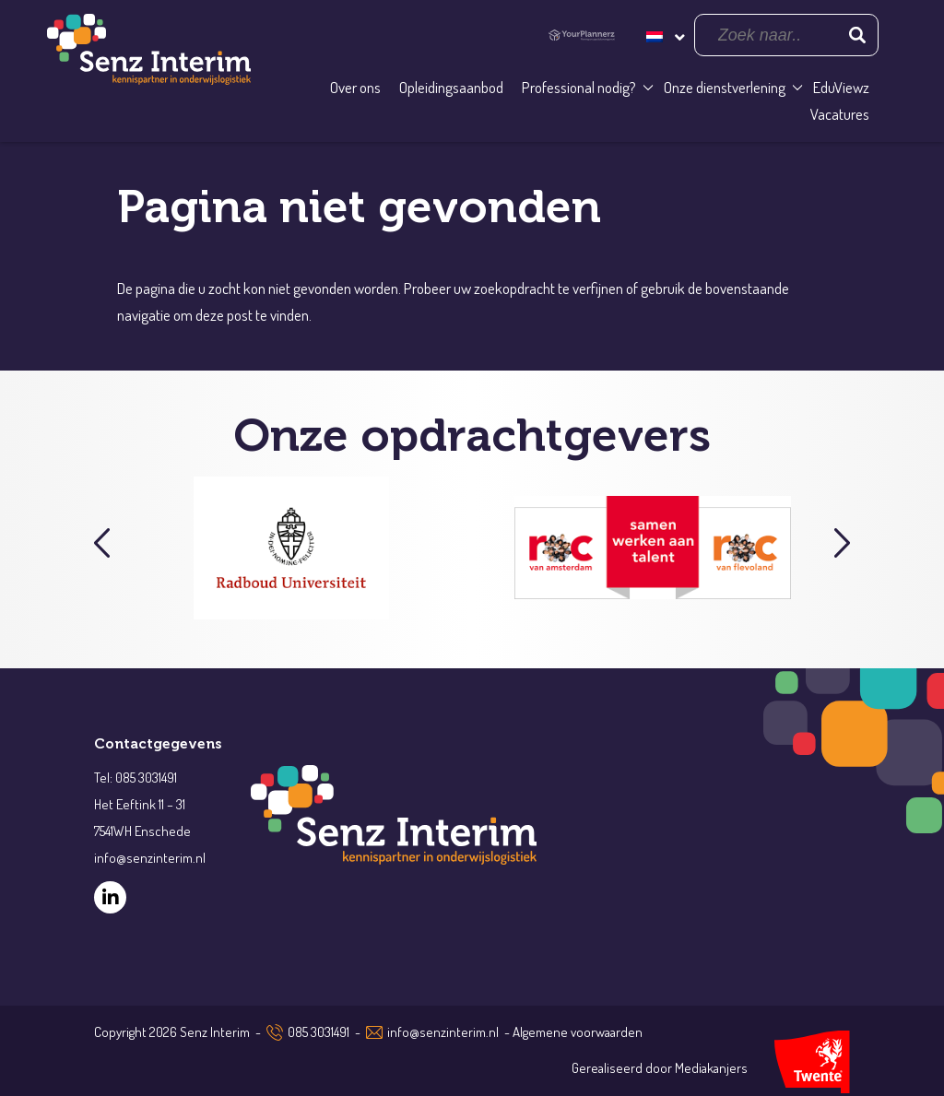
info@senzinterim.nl (443, 1032)
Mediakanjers (711, 1068)
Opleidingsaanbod (451, 87)
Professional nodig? (579, 87)
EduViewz (841, 87)
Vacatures (839, 114)
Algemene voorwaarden (578, 1032)
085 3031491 (318, 1032)
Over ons (355, 87)
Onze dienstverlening (724, 87)
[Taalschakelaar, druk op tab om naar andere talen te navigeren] (663, 34)
